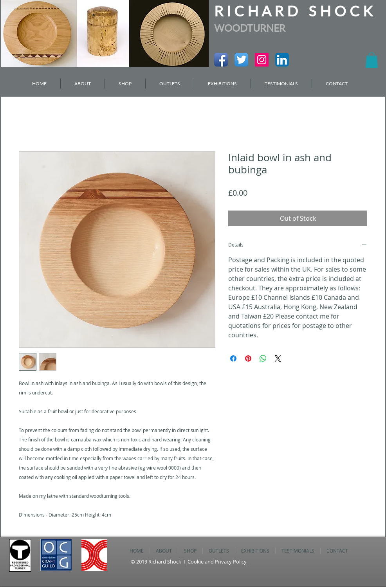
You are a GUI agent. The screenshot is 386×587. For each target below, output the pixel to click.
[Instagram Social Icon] (262, 60)
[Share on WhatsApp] (263, 358)
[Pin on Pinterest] (248, 358)
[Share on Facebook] (233, 358)
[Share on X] (278, 358)
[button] (371, 60)
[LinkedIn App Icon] (282, 60)
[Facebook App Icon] (221, 60)
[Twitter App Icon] (241, 60)
